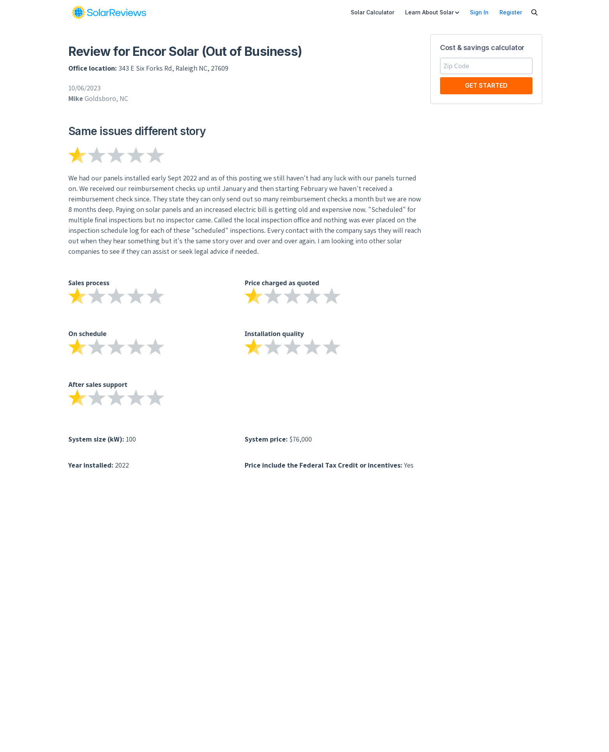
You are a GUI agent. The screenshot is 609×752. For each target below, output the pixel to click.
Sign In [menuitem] (479, 12)
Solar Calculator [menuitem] (372, 12)
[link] (108, 12)
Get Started (486, 85)
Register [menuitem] (510, 12)
